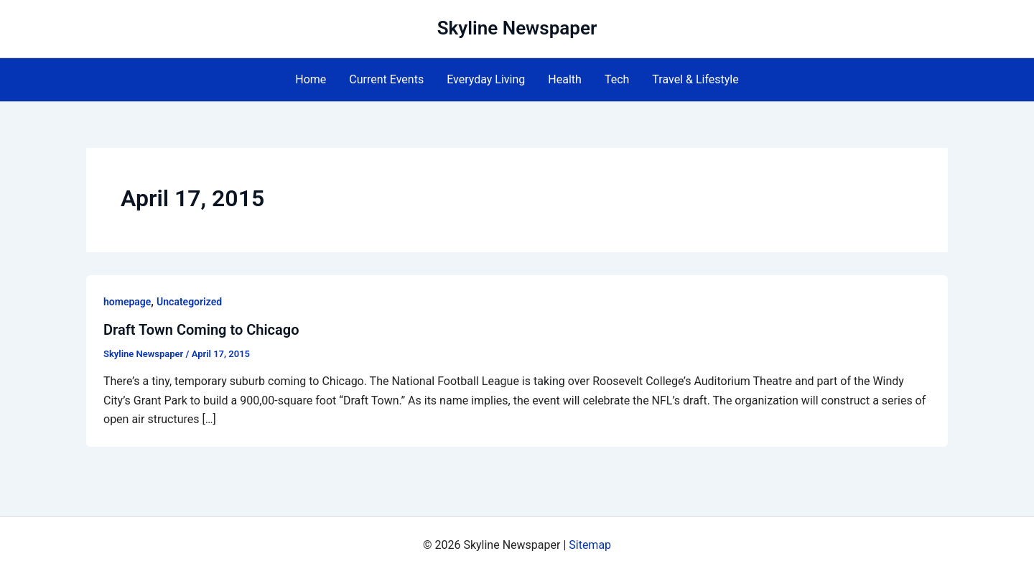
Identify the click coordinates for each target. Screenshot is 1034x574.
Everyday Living (486, 79)
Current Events (386, 79)
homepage (127, 301)
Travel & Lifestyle (695, 79)
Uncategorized (189, 301)
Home (310, 79)
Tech (617, 79)
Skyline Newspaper (517, 28)
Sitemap (590, 545)
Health (565, 79)
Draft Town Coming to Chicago (201, 329)
